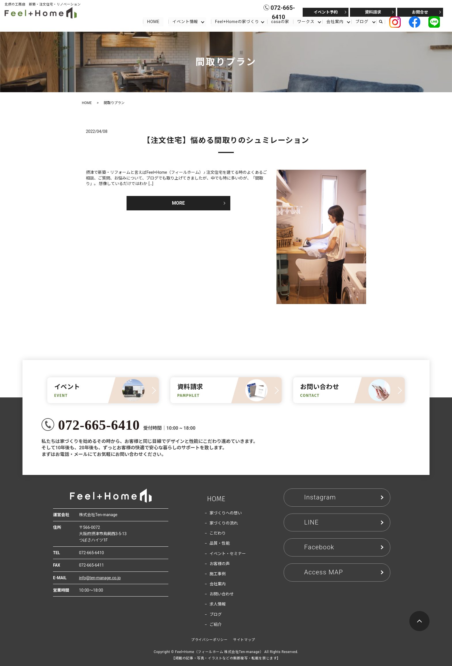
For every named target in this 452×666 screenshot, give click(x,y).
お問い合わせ (222, 594)
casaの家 (280, 21)
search (383, 21)
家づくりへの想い (226, 513)
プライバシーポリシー (209, 640)
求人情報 (218, 604)
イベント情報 (185, 21)
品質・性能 (220, 543)
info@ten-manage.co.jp (100, 578)
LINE (311, 522)
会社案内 (335, 21)
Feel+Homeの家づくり (237, 21)
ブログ (362, 21)
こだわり (218, 533)
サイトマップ (244, 640)
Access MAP (323, 572)
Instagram (320, 497)
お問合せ (420, 12)
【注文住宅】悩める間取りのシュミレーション (226, 140)
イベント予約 (326, 12)
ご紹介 (216, 624)
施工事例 (218, 573)
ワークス (305, 21)
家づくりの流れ (224, 523)
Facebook (319, 547)
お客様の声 (220, 563)
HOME (153, 21)
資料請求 (373, 12)
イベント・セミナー (228, 553)
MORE (178, 203)
